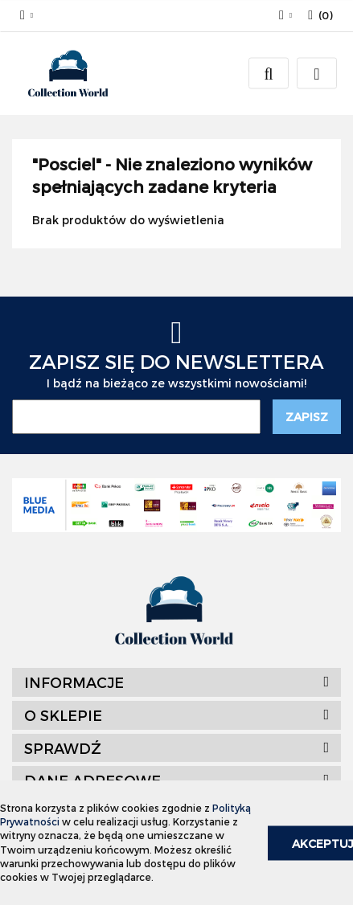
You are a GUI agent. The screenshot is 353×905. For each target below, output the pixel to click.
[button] (320, 15)
